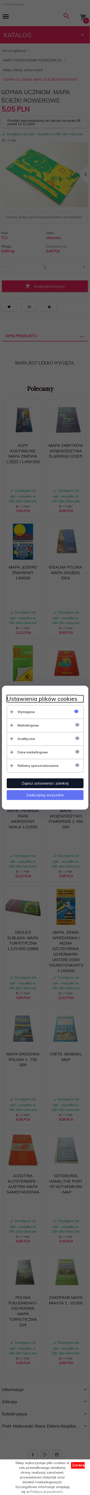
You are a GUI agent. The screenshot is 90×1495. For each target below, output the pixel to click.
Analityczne (26, 739)
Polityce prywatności (46, 1491)
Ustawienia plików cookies (42, 698)
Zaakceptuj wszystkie (45, 795)
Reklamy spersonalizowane (38, 766)
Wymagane (26, 712)
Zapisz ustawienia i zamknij (45, 783)
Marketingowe (28, 725)
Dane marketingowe (33, 752)
